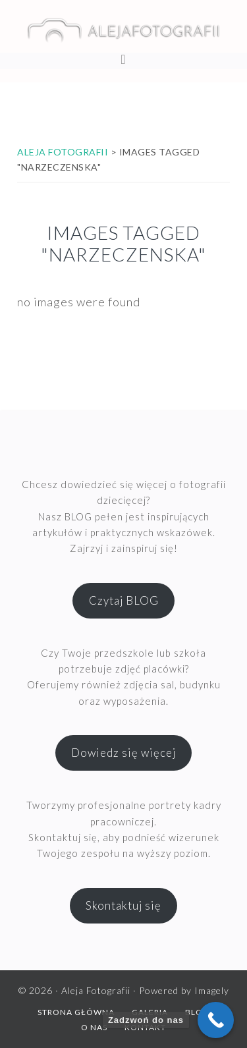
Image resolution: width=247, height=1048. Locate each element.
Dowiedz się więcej (123, 752)
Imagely (211, 990)
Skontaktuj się (123, 905)
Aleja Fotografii (123, 29)
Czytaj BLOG (124, 600)
